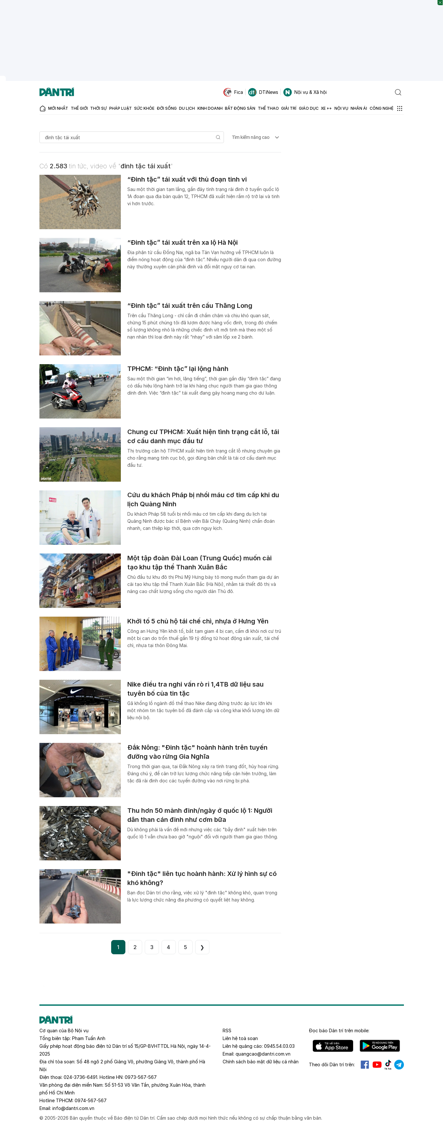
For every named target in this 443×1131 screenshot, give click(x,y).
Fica (233, 92)
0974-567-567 (91, 1100)
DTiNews (263, 92)
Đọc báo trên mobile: (339, 1030)
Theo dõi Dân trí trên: (332, 1064)
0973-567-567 (141, 1077)
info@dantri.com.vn (73, 1108)
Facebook (365, 1064)
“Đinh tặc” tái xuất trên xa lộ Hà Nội (182, 242)
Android (380, 1046)
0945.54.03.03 (279, 1046)
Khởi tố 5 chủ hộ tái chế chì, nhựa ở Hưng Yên (198, 621)
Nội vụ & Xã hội (305, 92)
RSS (227, 1030)
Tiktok (388, 1064)
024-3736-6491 (80, 1077)
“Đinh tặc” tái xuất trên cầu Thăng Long (189, 305)
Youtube (377, 1064)
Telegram (399, 1064)
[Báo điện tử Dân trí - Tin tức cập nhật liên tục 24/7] (56, 92)
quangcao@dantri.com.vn (263, 1054)
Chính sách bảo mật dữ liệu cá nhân (261, 1061)
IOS (333, 1046)
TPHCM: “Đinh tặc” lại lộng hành (177, 369)
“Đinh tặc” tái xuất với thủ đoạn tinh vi (187, 179)
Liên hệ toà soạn (240, 1038)
